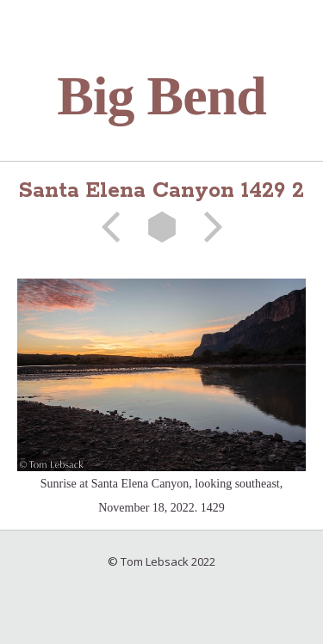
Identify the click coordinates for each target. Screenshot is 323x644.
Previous (116, 227)
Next (207, 227)
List (162, 227)
